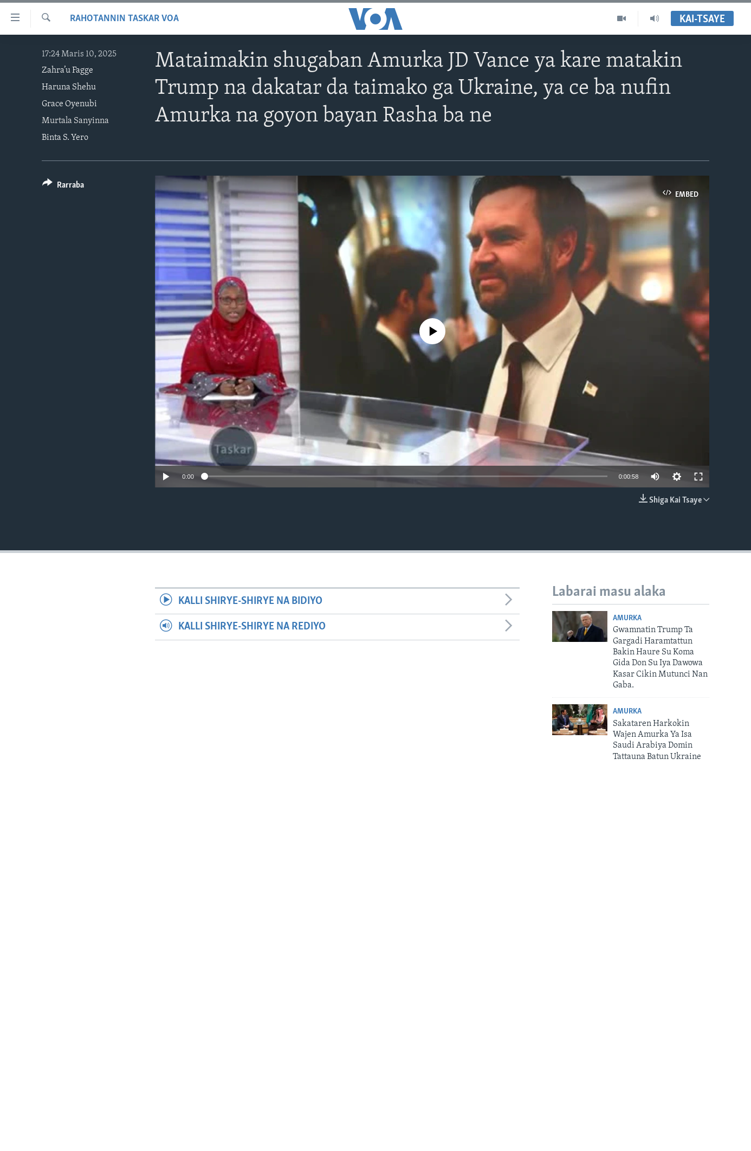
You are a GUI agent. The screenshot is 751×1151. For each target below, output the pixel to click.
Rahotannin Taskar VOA (124, 19)
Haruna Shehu (69, 87)
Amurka (627, 618)
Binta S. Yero (65, 137)
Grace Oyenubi (69, 104)
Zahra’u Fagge (67, 70)
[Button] (63, 187)
